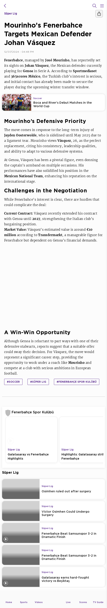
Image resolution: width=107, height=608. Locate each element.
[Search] (94, 5)
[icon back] (4, 5)
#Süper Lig (38, 381)
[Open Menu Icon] (102, 5)
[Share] (99, 13)
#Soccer (13, 381)
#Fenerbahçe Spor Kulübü (77, 381)
